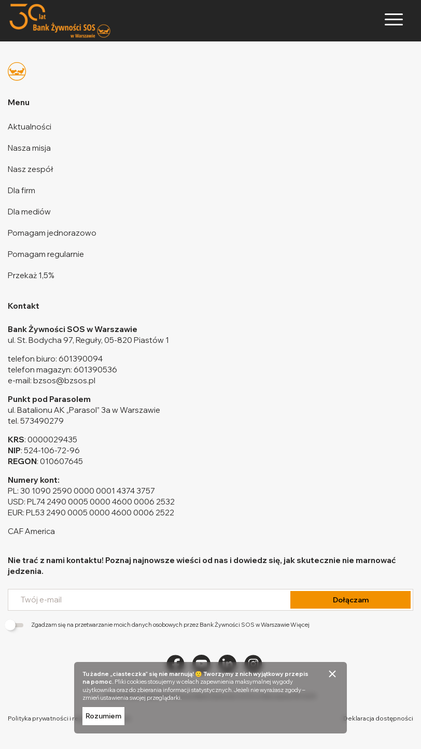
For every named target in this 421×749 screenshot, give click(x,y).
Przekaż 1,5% (31, 275)
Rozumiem (103, 716)
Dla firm (21, 190)
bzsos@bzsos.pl (64, 380)
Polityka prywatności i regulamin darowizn (69, 718)
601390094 (81, 359)
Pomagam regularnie (46, 254)
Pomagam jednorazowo (52, 233)
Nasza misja (29, 148)
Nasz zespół (30, 169)
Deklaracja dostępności (378, 718)
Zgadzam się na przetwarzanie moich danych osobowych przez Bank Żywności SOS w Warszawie (159, 624)
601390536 (95, 370)
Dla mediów (29, 212)
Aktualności (29, 127)
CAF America (31, 531)
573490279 (42, 421)
